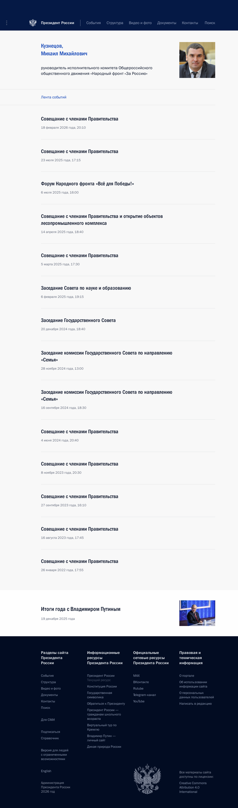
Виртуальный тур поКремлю (102, 727)
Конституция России (102, 686)
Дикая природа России (104, 746)
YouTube (138, 701)
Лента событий (53, 97)
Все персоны (204, 23)
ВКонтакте (141, 682)
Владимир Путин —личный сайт (101, 738)
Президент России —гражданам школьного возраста (104, 714)
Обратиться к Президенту (106, 703)
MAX (136, 675)
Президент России (57, 7)
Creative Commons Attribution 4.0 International (192, 787)
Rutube (138, 688)
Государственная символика (99, 695)
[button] (8, 7)
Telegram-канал (144, 695)
